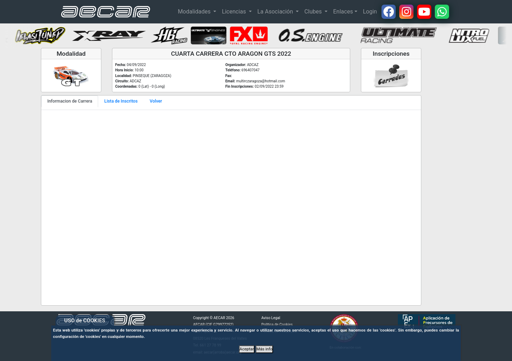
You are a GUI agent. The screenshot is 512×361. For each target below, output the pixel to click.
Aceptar (247, 348)
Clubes (313, 11)
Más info (264, 348)
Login (370, 11)
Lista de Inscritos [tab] (121, 101)
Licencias (234, 11)
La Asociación (275, 11)
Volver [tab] (156, 101)
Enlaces (343, 11)
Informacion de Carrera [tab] (69, 101)
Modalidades (195, 11)
